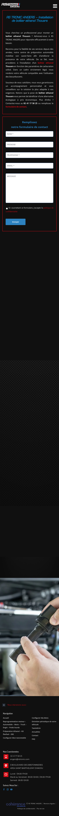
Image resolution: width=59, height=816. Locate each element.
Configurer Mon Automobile (14, 738)
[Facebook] (4, 789)
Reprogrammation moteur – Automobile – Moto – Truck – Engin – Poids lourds (14, 724)
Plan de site (40, 809)
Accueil (6, 718)
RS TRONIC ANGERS (35, 804)
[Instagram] (8, 789)
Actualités (36, 732)
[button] (29, 705)
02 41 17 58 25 (16, 756)
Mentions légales (49, 804)
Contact (35, 735)
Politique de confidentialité (26, 809)
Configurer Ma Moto (40, 718)
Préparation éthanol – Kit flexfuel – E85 (13, 732)
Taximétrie (36, 728)
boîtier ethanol (45, 63)
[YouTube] (11, 789)
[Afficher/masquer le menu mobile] (55, 6)
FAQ (33, 739)
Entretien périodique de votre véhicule (44, 723)
